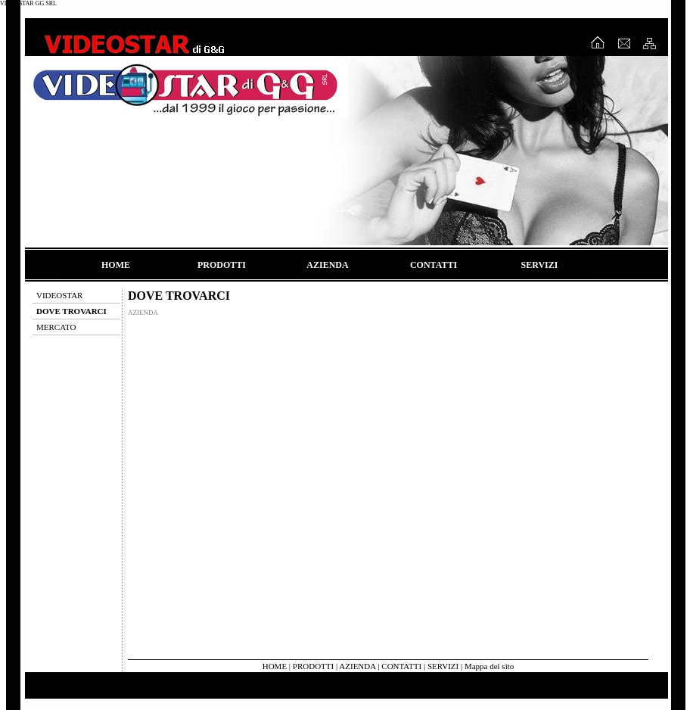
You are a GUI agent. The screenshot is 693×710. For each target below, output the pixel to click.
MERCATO (56, 327)
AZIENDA (327, 265)
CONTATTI (433, 265)
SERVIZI (539, 265)
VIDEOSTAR (59, 295)
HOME (115, 265)
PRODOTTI (221, 265)
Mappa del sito (489, 666)
